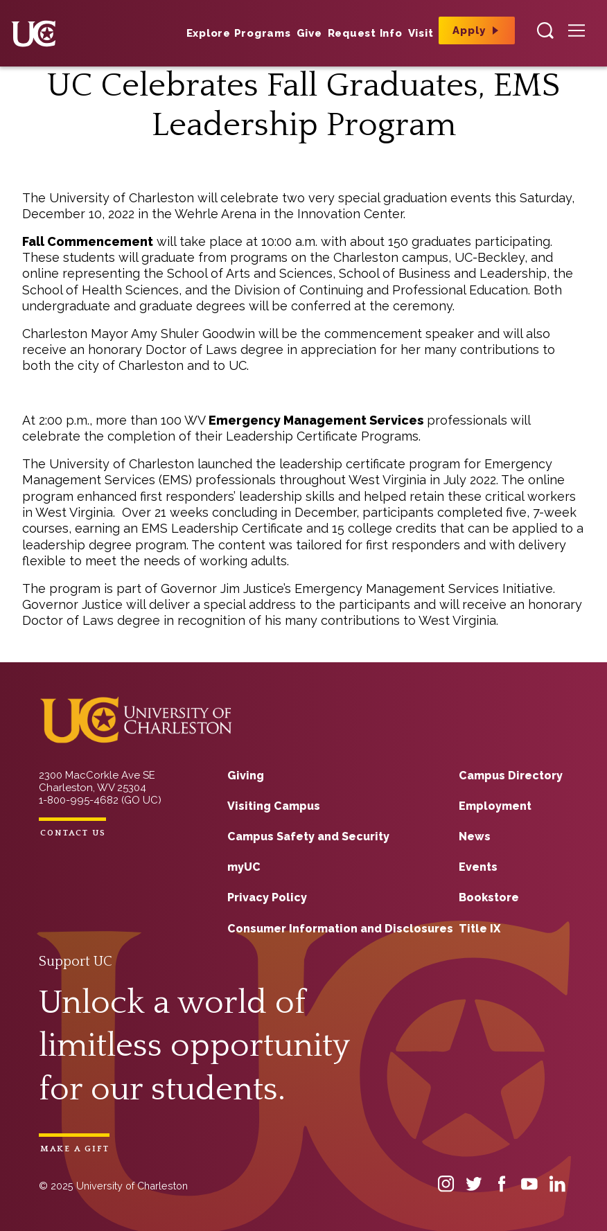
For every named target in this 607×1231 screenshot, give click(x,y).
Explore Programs (238, 33)
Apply (469, 30)
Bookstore (489, 897)
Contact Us (73, 833)
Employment (495, 806)
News (475, 836)
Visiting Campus (273, 806)
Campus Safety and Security (308, 836)
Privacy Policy (267, 897)
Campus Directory (511, 775)
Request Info (365, 33)
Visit (421, 33)
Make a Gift (74, 1148)
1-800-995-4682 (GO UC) (100, 800)
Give (309, 33)
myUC (244, 867)
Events (478, 867)
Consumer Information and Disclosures (340, 928)
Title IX (479, 928)
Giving (245, 775)
